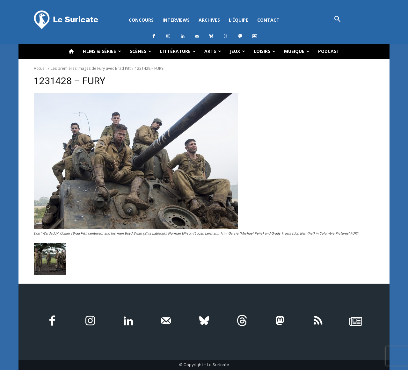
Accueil (40, 68)
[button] (337, 19)
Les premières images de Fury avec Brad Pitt (91, 68)
